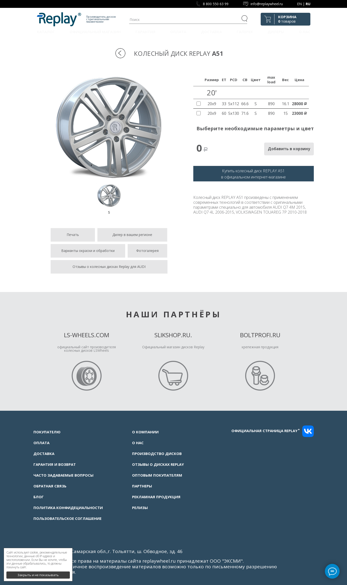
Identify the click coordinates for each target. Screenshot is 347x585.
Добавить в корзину (289, 148)
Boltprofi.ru (260, 335)
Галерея (245, 31)
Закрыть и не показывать (38, 572)
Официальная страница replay (265, 430)
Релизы (140, 507)
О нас (304, 31)
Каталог (46, 31)
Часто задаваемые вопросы (63, 475)
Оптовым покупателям (157, 475)
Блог (38, 496)
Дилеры (276, 31)
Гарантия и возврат (54, 464)
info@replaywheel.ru (267, 3)
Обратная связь (49, 485)
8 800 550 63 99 (215, 3)
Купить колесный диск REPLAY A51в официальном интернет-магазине (253, 174)
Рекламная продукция (156, 496)
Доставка (211, 31)
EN (299, 3)
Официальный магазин (95, 31)
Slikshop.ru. (173, 335)
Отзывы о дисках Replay (158, 464)
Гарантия (145, 31)
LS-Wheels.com (86, 335)
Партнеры (142, 485)
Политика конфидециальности (68, 507)
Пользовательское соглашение (67, 518)
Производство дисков (157, 453)
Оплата (178, 31)
